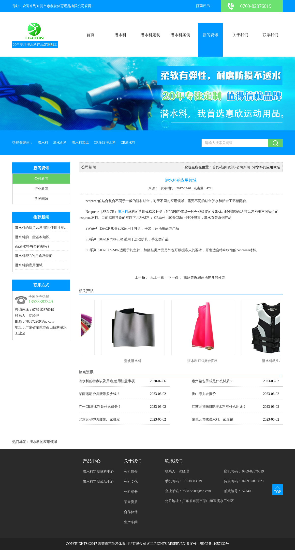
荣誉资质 (131, 502)
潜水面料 (60, 142)
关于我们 (240, 35)
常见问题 (41, 199)
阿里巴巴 (203, 6)
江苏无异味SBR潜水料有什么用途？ (219, 407)
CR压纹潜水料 (105, 142)
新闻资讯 (210, 35)
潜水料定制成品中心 (98, 482)
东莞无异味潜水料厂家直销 (212, 419)
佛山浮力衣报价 (204, 394)
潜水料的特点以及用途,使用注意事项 (43, 228)
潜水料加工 (80, 142)
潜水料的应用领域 (29, 265)
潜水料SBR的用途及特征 (33, 256)
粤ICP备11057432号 (214, 544)
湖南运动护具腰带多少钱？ (99, 394)
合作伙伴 (131, 512)
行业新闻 (41, 188)
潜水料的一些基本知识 (32, 237)
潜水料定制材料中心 (98, 471)
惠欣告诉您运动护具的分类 (204, 277)
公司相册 (131, 492)
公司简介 (131, 471)
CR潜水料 (128, 142)
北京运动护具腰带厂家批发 (99, 419)
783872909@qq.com (39, 321)
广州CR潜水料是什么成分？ (100, 407)
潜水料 (120, 35)
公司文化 (131, 482)
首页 (90, 35)
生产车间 (131, 522)
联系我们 (270, 35)
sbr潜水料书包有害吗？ (32, 246)
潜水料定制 (150, 35)
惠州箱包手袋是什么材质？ (212, 381)
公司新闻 (41, 178)
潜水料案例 (180, 35)
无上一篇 (157, 277)
